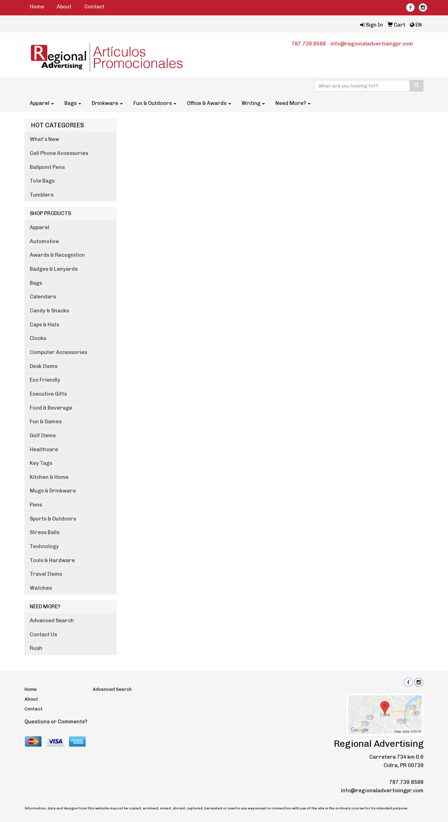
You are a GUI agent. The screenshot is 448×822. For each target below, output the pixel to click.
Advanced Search (52, 620)
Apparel (42, 103)
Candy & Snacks (49, 310)
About (64, 6)
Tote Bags (42, 181)
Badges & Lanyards (54, 269)
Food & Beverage (51, 408)
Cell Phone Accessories (59, 153)
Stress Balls (44, 532)
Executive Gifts (48, 394)
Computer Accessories (58, 352)
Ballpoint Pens (47, 167)
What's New (44, 139)
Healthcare (44, 449)
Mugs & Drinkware (53, 491)
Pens (36, 505)
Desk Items (43, 366)
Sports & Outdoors (53, 519)
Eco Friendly (45, 380)
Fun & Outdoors (154, 103)
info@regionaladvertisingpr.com (371, 44)
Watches (41, 588)
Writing (253, 103)
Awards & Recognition (57, 255)
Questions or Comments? (55, 721)
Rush (36, 648)
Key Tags (41, 463)
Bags (72, 103)
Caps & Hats (44, 324)
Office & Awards (209, 103)
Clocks (38, 338)
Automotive (44, 241)
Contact (94, 6)
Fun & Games (46, 421)
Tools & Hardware (52, 560)
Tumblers (42, 195)
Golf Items (43, 435)
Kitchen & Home (49, 477)
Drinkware (107, 103)
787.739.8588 (309, 44)
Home (37, 6)
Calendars (43, 296)
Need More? (292, 103)
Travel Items (46, 574)
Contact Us (43, 634)
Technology (44, 546)
